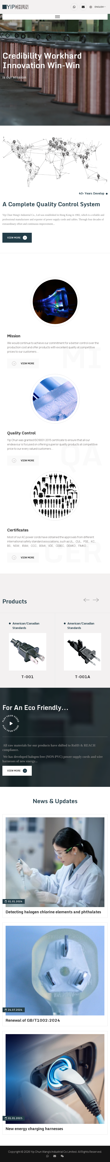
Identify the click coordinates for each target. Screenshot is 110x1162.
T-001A (82, 676)
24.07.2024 (13, 1010)
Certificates (17, 530)
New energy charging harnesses (34, 1128)
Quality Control (21, 433)
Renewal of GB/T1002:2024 (33, 1020)
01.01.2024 (13, 901)
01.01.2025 (13, 1118)
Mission (13, 336)
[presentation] (86, 600)
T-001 (27, 676)
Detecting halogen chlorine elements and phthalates (53, 912)
